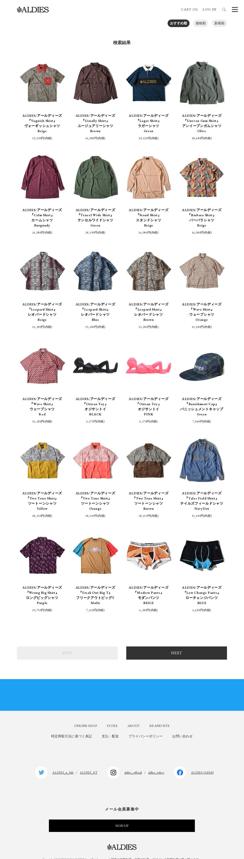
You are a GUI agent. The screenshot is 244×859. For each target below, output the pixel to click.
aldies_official (133, 762)
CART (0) (189, 9)
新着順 (219, 23)
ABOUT (133, 715)
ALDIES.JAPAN (202, 762)
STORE (112, 715)
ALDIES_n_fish (62, 762)
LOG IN (209, 9)
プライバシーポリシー (145, 726)
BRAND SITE (159, 715)
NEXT (176, 642)
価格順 (201, 23)
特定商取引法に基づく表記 (71, 726)
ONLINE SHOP (85, 715)
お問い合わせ (182, 726)
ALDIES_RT (89, 762)
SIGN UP (121, 816)
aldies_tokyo (156, 762)
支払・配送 (110, 726)
